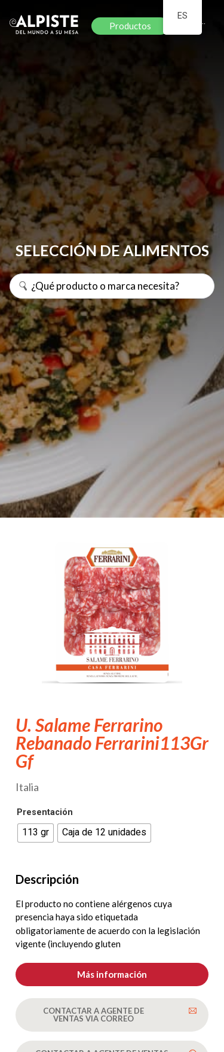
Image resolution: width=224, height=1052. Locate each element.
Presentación (45, 812)
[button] (112, 974)
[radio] (35, 833)
